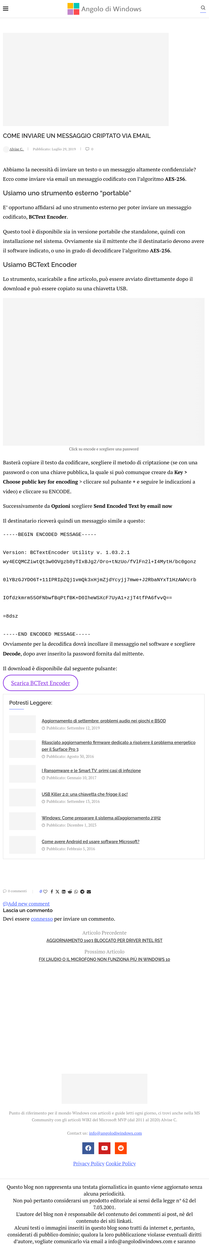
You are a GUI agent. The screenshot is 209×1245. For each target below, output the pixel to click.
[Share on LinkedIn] (63, 881)
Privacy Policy (88, 1152)
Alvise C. (13, 148)
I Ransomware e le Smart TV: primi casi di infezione (91, 760)
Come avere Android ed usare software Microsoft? (90, 831)
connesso (39, 907)
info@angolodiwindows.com (115, 1122)
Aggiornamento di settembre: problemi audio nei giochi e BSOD (104, 710)
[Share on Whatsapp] (76, 881)
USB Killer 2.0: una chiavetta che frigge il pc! (85, 784)
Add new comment (26, 893)
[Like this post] (45, 881)
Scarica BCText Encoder (40, 672)
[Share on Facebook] (52, 881)
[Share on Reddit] (70, 881)
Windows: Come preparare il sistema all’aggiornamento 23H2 (101, 807)
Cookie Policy (121, 1152)
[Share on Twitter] (57, 881)
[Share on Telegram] (82, 881)
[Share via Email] (89, 881)
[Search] (206, 9)
